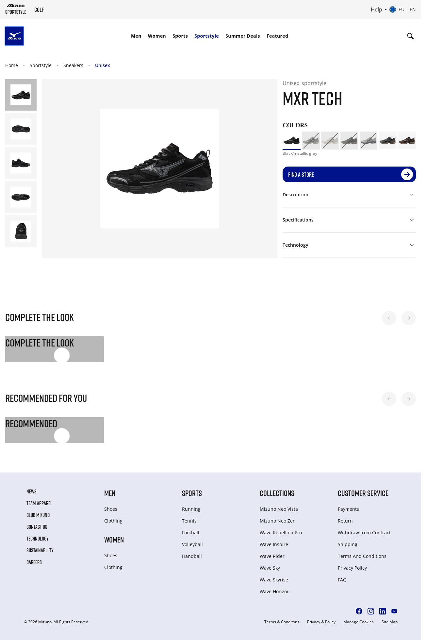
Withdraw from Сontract (364, 532)
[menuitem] (136, 36)
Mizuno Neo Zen (278, 521)
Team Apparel (39, 503)
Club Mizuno (38, 515)
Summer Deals (242, 36)
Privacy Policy (352, 568)
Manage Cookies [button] (358, 622)
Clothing (113, 521)
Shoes (110, 509)
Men (136, 36)
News (31, 491)
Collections (277, 493)
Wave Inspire (274, 544)
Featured (277, 36)
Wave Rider (272, 556)
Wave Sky (270, 568)
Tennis (189, 521)
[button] (389, 318)
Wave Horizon (275, 591)
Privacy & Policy (321, 622)
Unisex (102, 65)
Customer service (363, 493)
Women (157, 36)
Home (11, 65)
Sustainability (40, 550)
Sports (180, 36)
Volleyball (192, 544)
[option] (292, 141)
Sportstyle (206, 36)
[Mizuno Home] (15, 8)
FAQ (342, 580)
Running (191, 509)
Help (376, 9)
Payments (348, 509)
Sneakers (73, 65)
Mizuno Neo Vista (279, 509)
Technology (37, 538)
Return (345, 521)
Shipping (347, 544)
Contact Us (36, 527)
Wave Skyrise (274, 580)
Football (190, 532)
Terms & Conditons (281, 622)
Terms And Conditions (362, 556)
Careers (34, 562)
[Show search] (410, 36)
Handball (192, 556)
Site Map (390, 622)
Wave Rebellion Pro (281, 532)
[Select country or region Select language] (402, 9)
